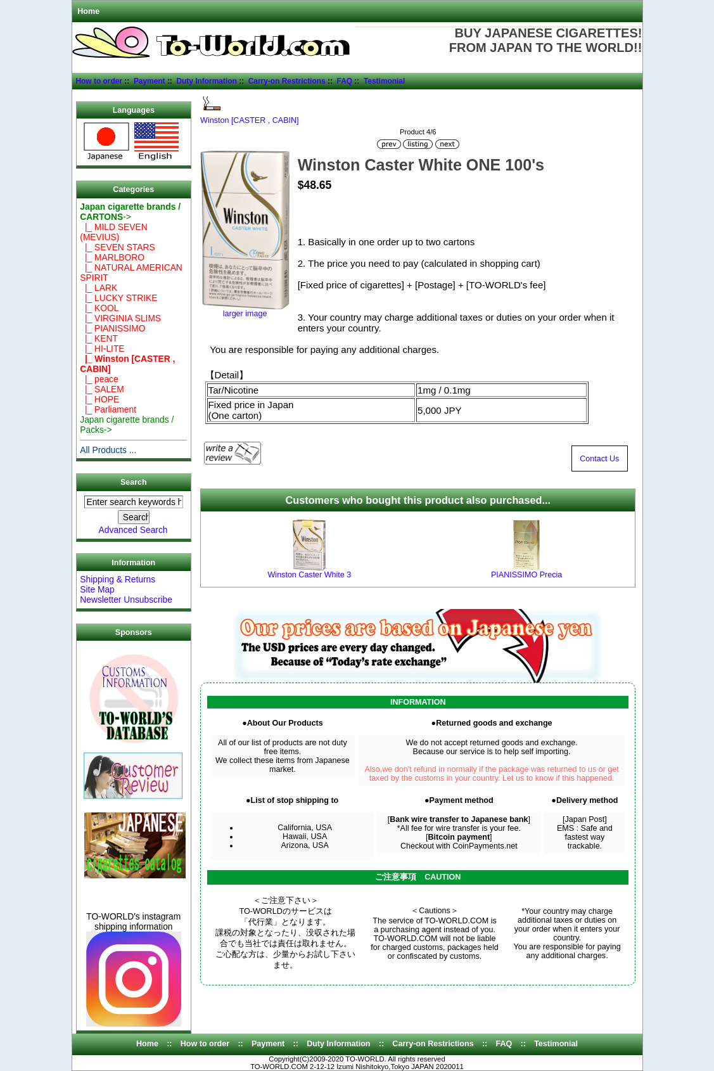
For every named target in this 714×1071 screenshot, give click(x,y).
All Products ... (108, 450)
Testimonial (384, 81)
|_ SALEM (102, 389)
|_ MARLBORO (112, 257)
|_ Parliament (108, 409)
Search (133, 482)
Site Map (97, 589)
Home (88, 11)
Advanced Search (133, 530)
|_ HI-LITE (102, 348)
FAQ (345, 81)
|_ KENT (99, 338)
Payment (149, 81)
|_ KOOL (99, 308)
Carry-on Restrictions (287, 81)
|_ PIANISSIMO (112, 328)
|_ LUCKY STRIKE (118, 298)
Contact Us (599, 458)
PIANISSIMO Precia (526, 574)
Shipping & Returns (117, 579)
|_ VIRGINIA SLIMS (120, 318)
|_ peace (99, 379)
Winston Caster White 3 (310, 574)
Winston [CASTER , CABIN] (249, 117)
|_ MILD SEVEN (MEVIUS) (113, 232)
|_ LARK (98, 288)
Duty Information (206, 81)
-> (130, 212)
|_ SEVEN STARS (117, 247)
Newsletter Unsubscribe (126, 599)
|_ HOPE (99, 399)
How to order (98, 81)
